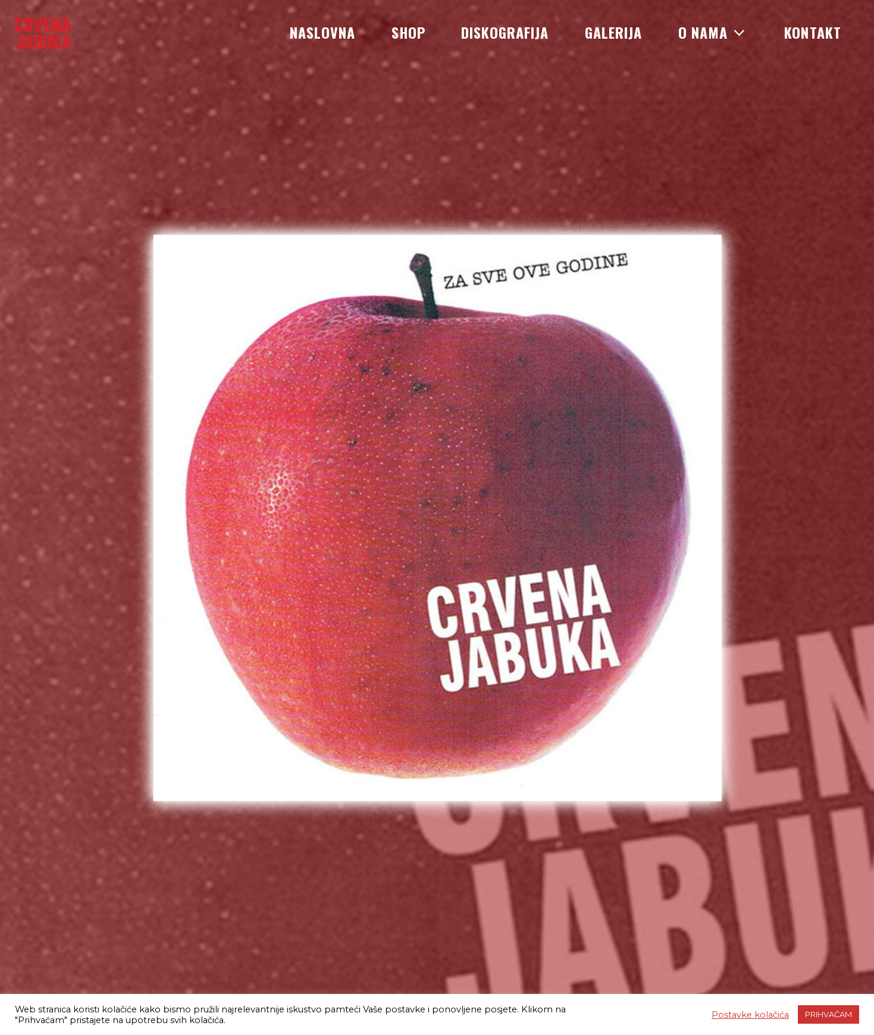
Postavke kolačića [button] (750, 1014)
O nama (713, 32)
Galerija (614, 32)
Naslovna (323, 32)
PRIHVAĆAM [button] (828, 1014)
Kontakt (812, 32)
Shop (408, 32)
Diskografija (505, 32)
